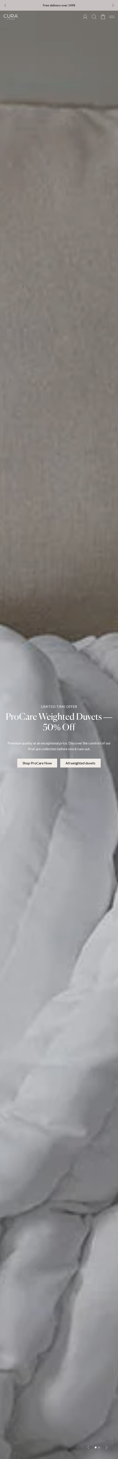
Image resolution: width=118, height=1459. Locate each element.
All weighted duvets (80, 763)
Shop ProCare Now (37, 763)
